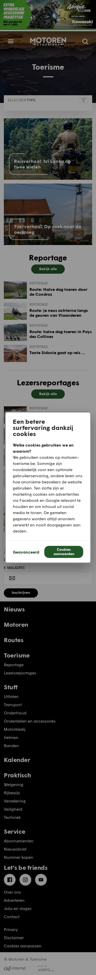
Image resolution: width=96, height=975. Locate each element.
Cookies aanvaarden (64, 551)
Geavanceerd (26, 551)
